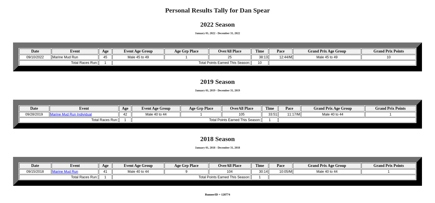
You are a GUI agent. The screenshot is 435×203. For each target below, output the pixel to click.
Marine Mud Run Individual (71, 114)
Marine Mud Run (65, 172)
